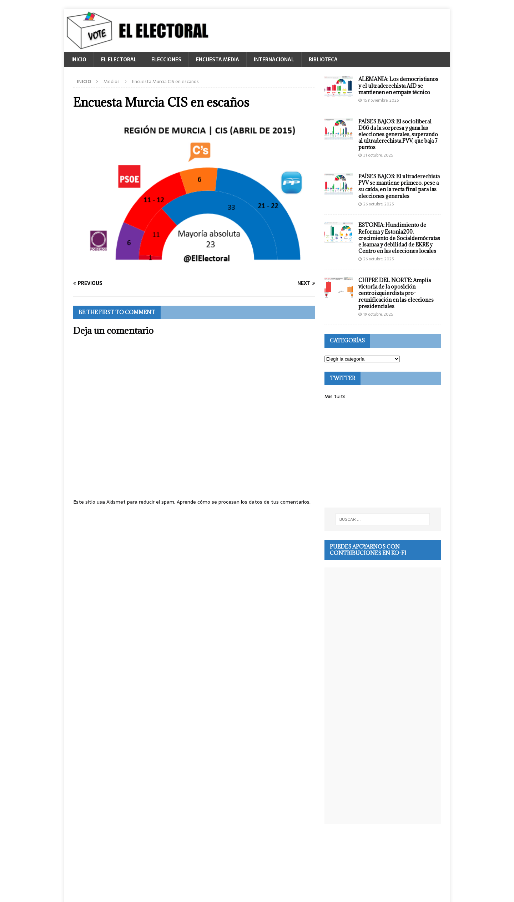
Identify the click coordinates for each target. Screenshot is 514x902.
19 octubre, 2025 (378, 314)
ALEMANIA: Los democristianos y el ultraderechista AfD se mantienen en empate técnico (398, 85)
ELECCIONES (166, 59)
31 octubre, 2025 (378, 155)
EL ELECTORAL (119, 59)
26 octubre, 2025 (378, 204)
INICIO (78, 59)
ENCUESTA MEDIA (217, 59)
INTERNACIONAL (274, 59)
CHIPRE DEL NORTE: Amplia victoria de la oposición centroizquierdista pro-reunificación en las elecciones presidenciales (396, 293)
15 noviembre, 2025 (381, 100)
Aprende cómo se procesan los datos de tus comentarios (243, 502)
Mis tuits (335, 396)
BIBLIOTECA (323, 59)
